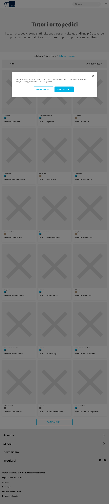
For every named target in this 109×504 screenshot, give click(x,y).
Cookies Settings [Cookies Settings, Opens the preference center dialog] (43, 89)
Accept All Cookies (64, 89)
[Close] (93, 76)
